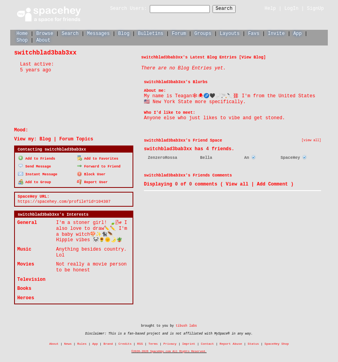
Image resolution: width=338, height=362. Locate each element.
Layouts (230, 33)
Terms (153, 342)
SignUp (315, 8)
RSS (140, 342)
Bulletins (151, 33)
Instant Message (37, 173)
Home (22, 33)
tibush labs (186, 324)
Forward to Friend (98, 165)
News (68, 342)
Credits (124, 342)
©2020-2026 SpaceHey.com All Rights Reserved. (169, 350)
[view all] (311, 140)
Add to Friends (36, 157)
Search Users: (121, 8)
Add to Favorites (97, 157)
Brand (108, 342)
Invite (276, 33)
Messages (98, 33)
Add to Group (34, 181)
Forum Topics (76, 138)
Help (270, 8)
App (297, 33)
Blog (123, 33)
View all (237, 183)
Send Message (34, 165)
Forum (179, 33)
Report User (92, 181)
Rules (82, 342)
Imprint (188, 342)
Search (231, 8)
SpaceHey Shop (277, 342)
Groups (202, 33)
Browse (44, 33)
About (43, 39)
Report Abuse (231, 342)
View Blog (252, 57)
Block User (91, 173)
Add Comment (272, 183)
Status (253, 342)
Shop (22, 39)
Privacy (170, 342)
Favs (254, 33)
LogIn (291, 8)
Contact (207, 342)
